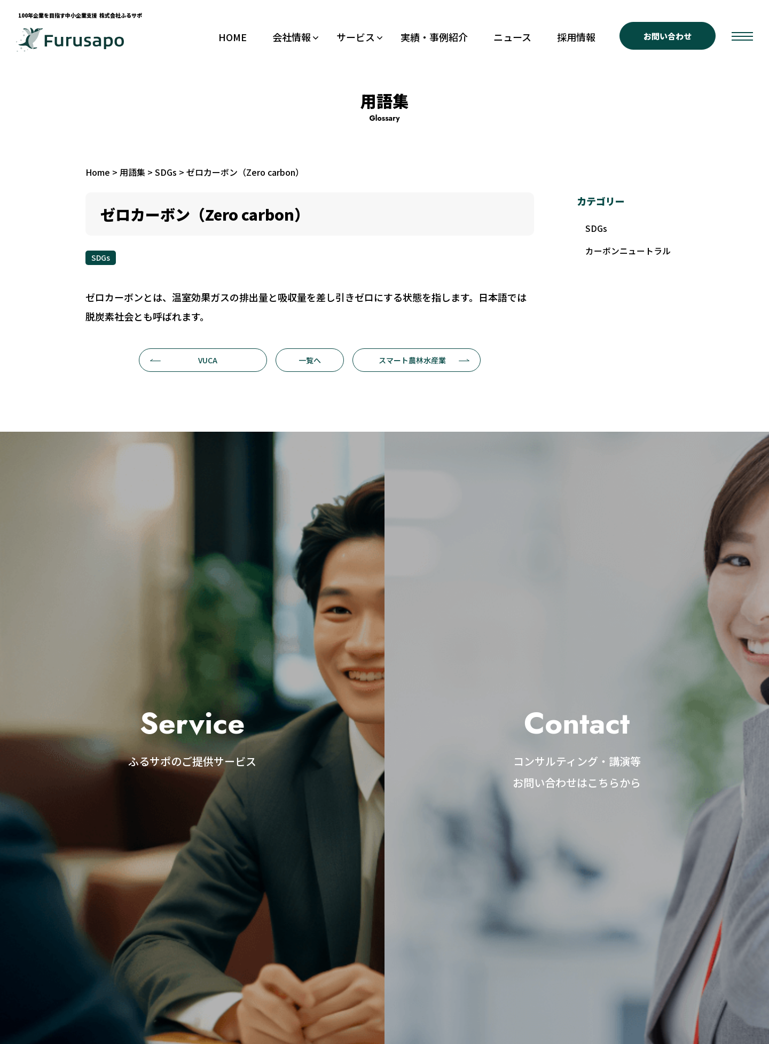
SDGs (100, 257)
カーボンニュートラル (628, 251)
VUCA (183, 360)
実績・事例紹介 (434, 37)
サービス (355, 37)
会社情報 (291, 37)
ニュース (512, 37)
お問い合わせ (668, 36)
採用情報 (576, 37)
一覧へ (310, 360)
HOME (232, 37)
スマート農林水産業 (424, 360)
